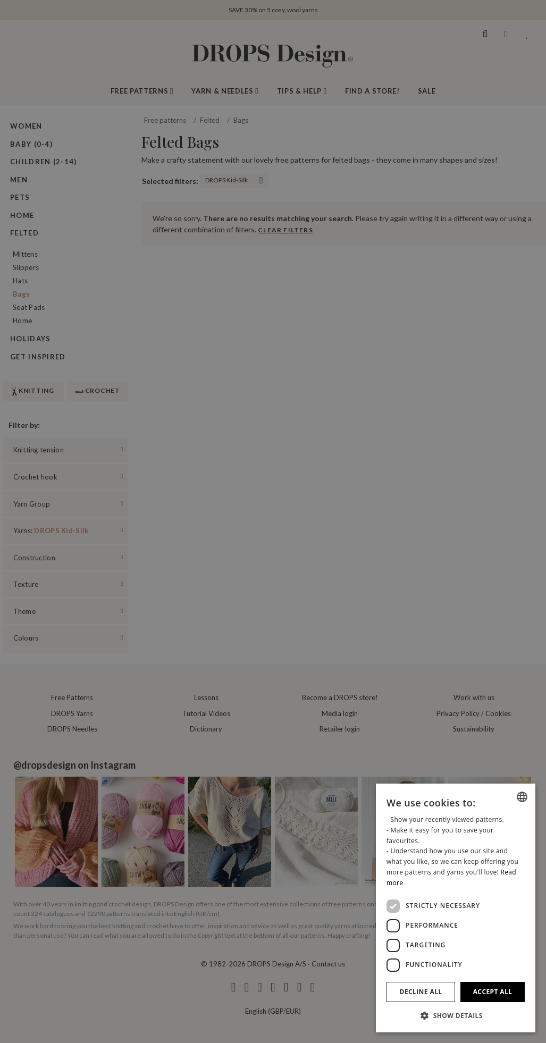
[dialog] (455, 908)
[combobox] (522, 797)
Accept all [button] (493, 991)
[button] (456, 1015)
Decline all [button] (421, 991)
